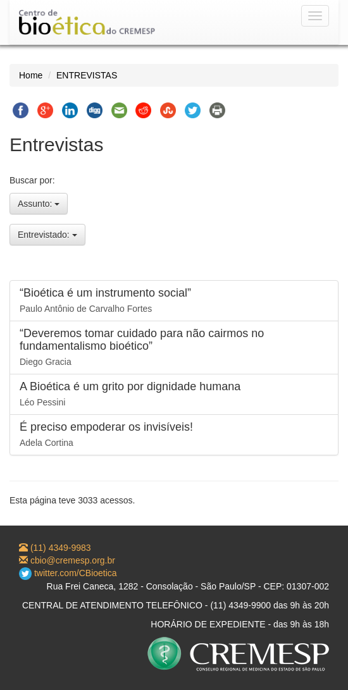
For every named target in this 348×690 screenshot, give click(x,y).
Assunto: (38, 204)
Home (30, 75)
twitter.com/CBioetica (68, 573)
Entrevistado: (47, 235)
